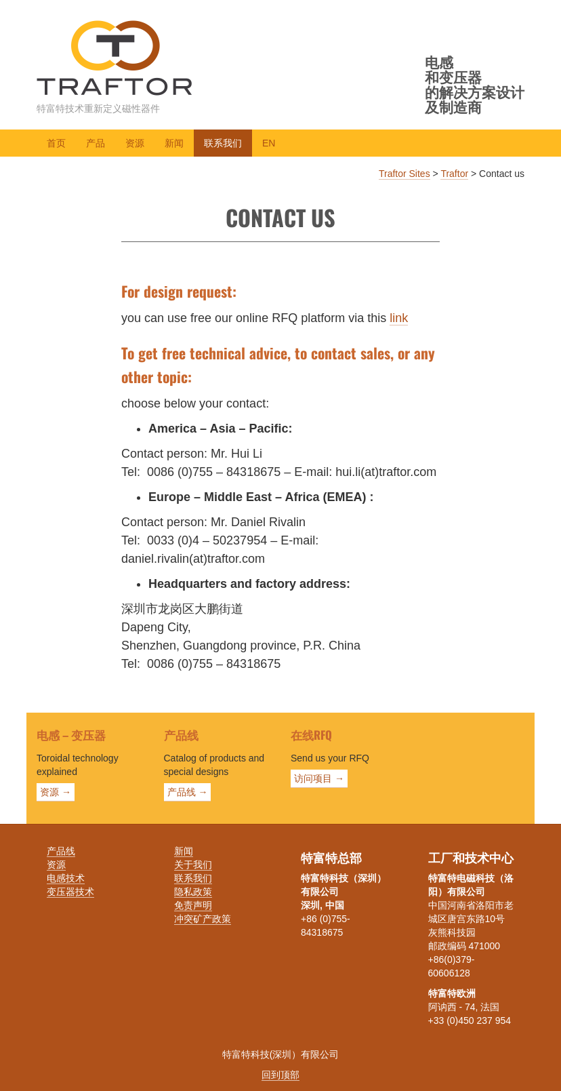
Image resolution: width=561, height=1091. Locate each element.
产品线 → (187, 792)
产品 (95, 143)
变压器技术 (70, 891)
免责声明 (193, 905)
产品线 (61, 851)
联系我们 (223, 143)
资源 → (55, 792)
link (399, 318)
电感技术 (66, 878)
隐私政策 (193, 891)
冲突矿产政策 (202, 918)
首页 (56, 143)
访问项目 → (319, 778)
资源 (134, 143)
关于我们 (193, 864)
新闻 (174, 143)
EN (268, 143)
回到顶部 (280, 1074)
